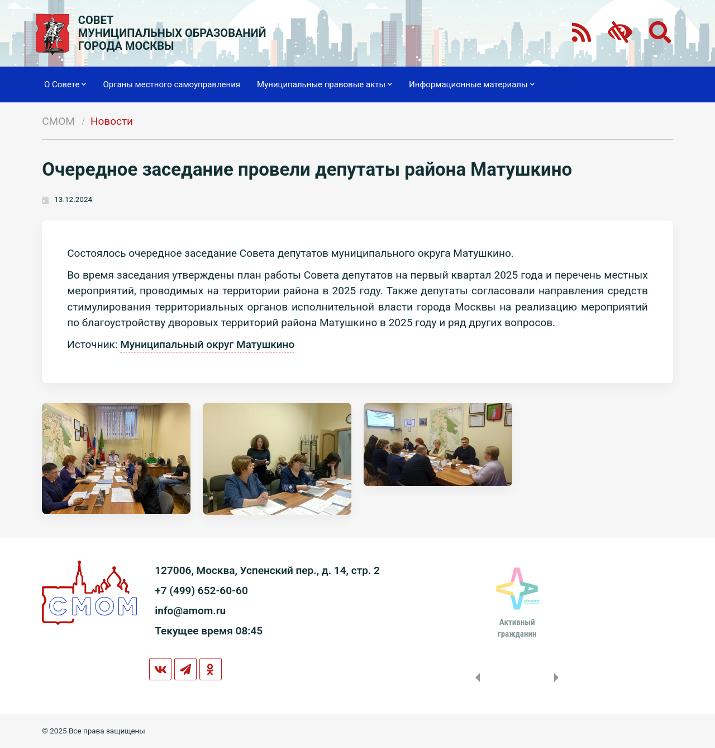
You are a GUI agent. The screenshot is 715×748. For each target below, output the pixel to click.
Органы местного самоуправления (171, 84)
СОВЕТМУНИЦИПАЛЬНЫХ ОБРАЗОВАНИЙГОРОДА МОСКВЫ (172, 33)
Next (558, 677)
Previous (475, 677)
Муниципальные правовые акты (324, 84)
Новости (111, 121)
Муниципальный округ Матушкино (207, 344)
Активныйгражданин (517, 627)
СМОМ (58, 121)
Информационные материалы (472, 84)
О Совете (65, 84)
